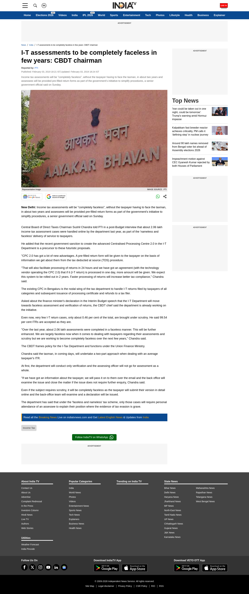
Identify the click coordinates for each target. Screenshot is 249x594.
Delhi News (169, 492)
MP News (169, 506)
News (23, 45)
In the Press (27, 506)
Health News (75, 528)
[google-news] (64, 567)
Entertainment (131, 15)
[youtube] (48, 567)
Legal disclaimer (106, 586)
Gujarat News (171, 528)
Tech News (74, 515)
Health (188, 15)
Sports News (75, 510)
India (75, 15)
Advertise (25, 497)
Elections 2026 (45, 15)
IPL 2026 (88, 15)
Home (27, 15)
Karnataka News (172, 537)
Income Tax (29, 427)
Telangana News (204, 497)
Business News (76, 523)
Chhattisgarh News (173, 523)
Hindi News (27, 515)
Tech (148, 15)
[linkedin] (56, 567)
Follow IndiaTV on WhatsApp (94, 437)
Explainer (219, 15)
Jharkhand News (172, 501)
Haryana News (171, 497)
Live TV (25, 519)
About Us (25, 492)
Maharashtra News (205, 488)
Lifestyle (174, 15)
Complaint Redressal (31, 501)
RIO (153, 586)
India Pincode (28, 549)
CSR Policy (141, 586)
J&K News (169, 532)
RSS (161, 586)
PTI (36, 68)
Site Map (89, 586)
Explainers (74, 519)
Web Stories (27, 528)
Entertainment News (79, 506)
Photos (160, 15)
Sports (114, 15)
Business (203, 15)
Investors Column (30, 510)
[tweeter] (32, 567)
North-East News (172, 510)
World (101, 15)
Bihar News (170, 488)
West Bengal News (205, 501)
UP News (168, 519)
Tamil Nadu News (173, 515)
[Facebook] (24, 567)
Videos (62, 15)
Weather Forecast (30, 544)
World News (75, 492)
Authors (25, 523)
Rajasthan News (204, 492)
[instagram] (40, 567)
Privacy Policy (125, 586)
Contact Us (26, 488)
